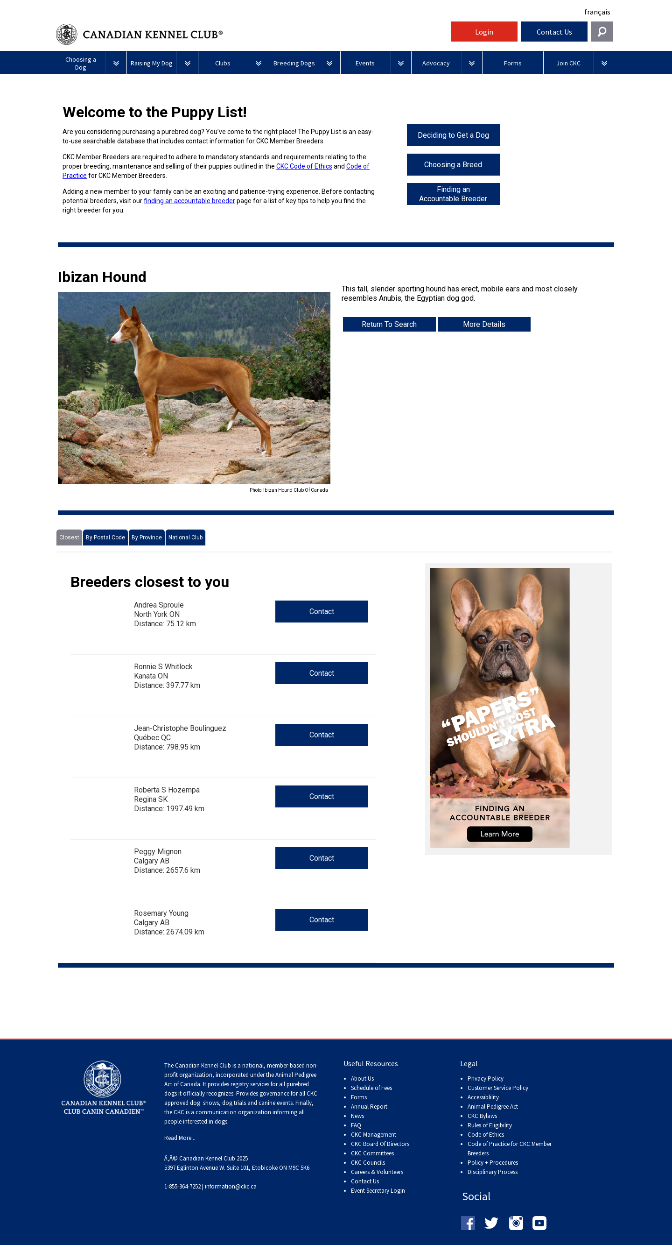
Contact (321, 611)
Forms (359, 1097)
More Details (484, 324)
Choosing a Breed (453, 164)
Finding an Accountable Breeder (453, 194)
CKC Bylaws (482, 1116)
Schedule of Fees (371, 1088)
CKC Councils (368, 1163)
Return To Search (389, 324)
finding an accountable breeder (189, 201)
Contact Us (554, 31)
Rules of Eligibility (490, 1125)
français (597, 11)
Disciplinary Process (493, 1172)
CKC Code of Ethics (304, 166)
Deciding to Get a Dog (453, 135)
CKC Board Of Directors (380, 1144)
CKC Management (373, 1135)
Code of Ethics (486, 1135)
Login (484, 31)
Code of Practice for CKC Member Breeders (510, 1148)
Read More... (180, 1138)
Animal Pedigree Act (493, 1107)
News (357, 1116)
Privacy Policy (486, 1078)
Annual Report (369, 1107)
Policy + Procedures (493, 1163)
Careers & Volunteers (377, 1172)
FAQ (356, 1125)
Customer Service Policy (498, 1088)
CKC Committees (372, 1153)
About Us (362, 1078)
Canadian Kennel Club (252, 34)
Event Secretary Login (378, 1191)
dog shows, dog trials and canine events (241, 1103)
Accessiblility (483, 1097)
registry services (249, 1084)
